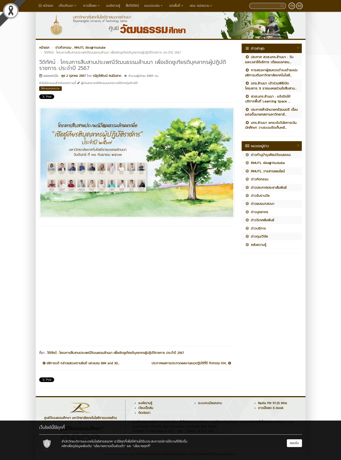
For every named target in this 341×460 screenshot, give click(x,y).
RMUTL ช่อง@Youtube (265, 162)
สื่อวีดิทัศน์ (132, 5)
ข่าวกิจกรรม (256, 179)
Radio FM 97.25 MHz (272, 403)
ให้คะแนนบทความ (50, 88)
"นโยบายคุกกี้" (142, 446)
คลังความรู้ (255, 244)
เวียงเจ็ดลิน (145, 408)
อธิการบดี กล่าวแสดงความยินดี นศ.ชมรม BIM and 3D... (81, 363)
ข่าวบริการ (255, 228)
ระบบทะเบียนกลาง (210, 403)
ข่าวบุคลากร (256, 212)
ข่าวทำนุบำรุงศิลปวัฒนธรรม (268, 154)
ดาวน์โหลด (92, 5)
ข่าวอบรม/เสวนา (259, 203)
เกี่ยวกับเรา (68, 5)
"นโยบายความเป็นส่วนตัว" (109, 446)
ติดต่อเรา (144, 412)
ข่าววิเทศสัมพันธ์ (259, 220)
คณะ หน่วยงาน (201, 5)
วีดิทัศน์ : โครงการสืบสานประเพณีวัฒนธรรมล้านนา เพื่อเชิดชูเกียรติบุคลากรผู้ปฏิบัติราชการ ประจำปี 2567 (115, 352)
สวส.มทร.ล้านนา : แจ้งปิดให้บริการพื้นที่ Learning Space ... (267, 99)
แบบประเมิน (154, 5)
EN (299, 6)
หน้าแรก (46, 5)
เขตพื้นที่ (176, 5)
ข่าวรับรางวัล (257, 195)
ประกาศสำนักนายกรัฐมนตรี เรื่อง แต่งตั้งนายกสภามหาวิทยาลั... (271, 112)
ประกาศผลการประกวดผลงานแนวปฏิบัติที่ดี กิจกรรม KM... (191, 363)
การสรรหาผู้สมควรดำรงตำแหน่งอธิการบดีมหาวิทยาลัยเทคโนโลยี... (271, 72)
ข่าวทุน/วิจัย (256, 236)
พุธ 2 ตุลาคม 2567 (73, 75)
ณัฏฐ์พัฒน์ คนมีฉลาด (107, 75)
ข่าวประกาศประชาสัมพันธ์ (266, 187)
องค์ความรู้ (113, 5)
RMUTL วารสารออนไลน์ (265, 171)
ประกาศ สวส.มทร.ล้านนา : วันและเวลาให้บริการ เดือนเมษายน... (269, 59)
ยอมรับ (294, 443)
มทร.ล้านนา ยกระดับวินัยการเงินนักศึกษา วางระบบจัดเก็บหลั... (271, 125)
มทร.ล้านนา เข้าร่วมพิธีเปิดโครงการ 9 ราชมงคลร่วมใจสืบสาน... (271, 86)
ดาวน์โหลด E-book (270, 408)
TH (292, 6)
